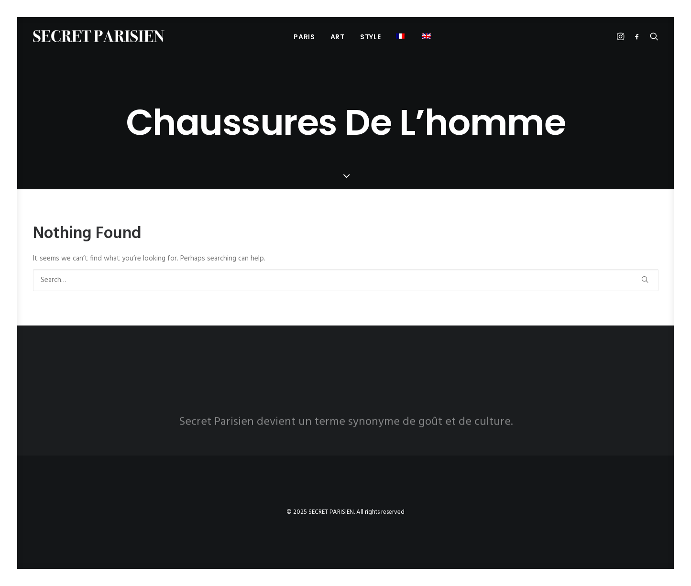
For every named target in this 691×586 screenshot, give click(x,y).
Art (337, 37)
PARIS (304, 37)
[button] (428, 36)
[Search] (345, 280)
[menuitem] (304, 36)
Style (370, 37)
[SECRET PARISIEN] (99, 36)
